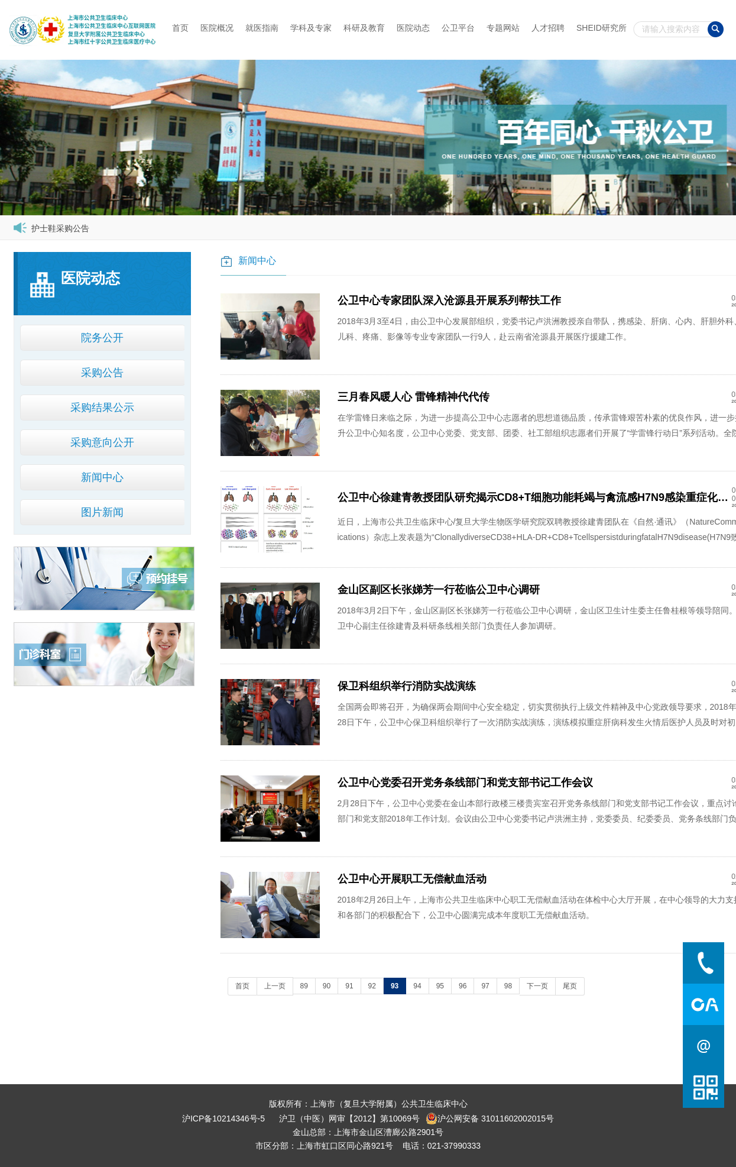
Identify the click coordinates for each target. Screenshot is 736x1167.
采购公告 (102, 373)
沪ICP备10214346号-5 (223, 1118)
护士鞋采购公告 (60, 228)
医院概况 (217, 28)
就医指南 (261, 28)
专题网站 (503, 28)
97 (485, 986)
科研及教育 (364, 28)
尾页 (570, 986)
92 (372, 986)
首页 (180, 28)
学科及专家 (311, 28)
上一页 (275, 986)
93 (394, 986)
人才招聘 (548, 28)
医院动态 (413, 28)
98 (508, 986)
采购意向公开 (102, 442)
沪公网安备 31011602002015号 (490, 1118)
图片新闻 (102, 512)
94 (417, 986)
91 (349, 986)
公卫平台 (458, 28)
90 (326, 986)
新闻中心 (102, 477)
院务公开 (102, 338)
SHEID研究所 (601, 28)
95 (440, 986)
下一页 (537, 986)
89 (304, 986)
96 (462, 986)
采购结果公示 (102, 407)
